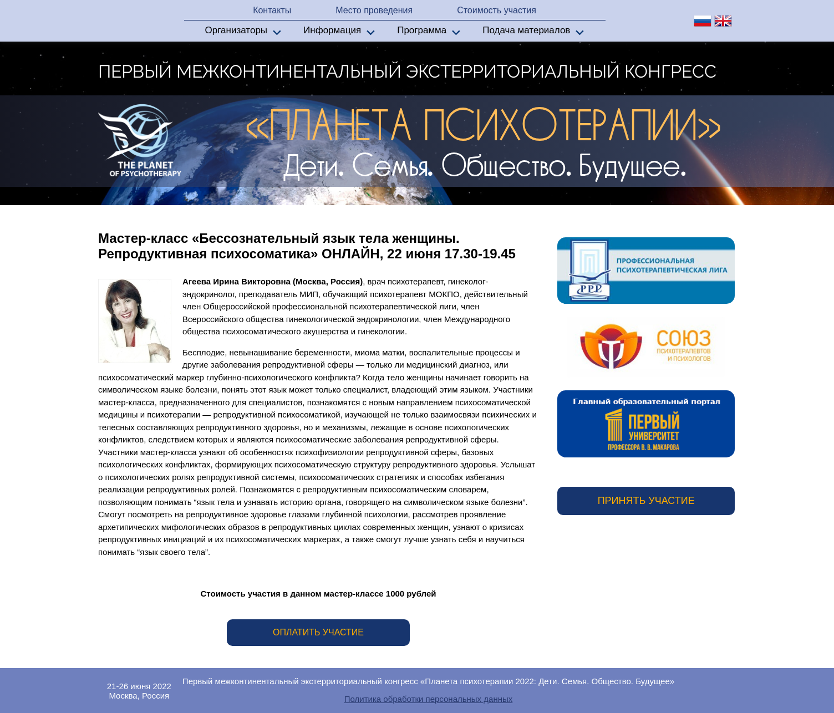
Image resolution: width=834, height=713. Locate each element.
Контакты (272, 10)
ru (702, 21)
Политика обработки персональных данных (428, 699)
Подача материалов (526, 30)
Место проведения (374, 10)
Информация (332, 30)
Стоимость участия (496, 10)
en (723, 21)
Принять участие (646, 500)
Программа (421, 30)
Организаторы (236, 30)
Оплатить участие (318, 632)
